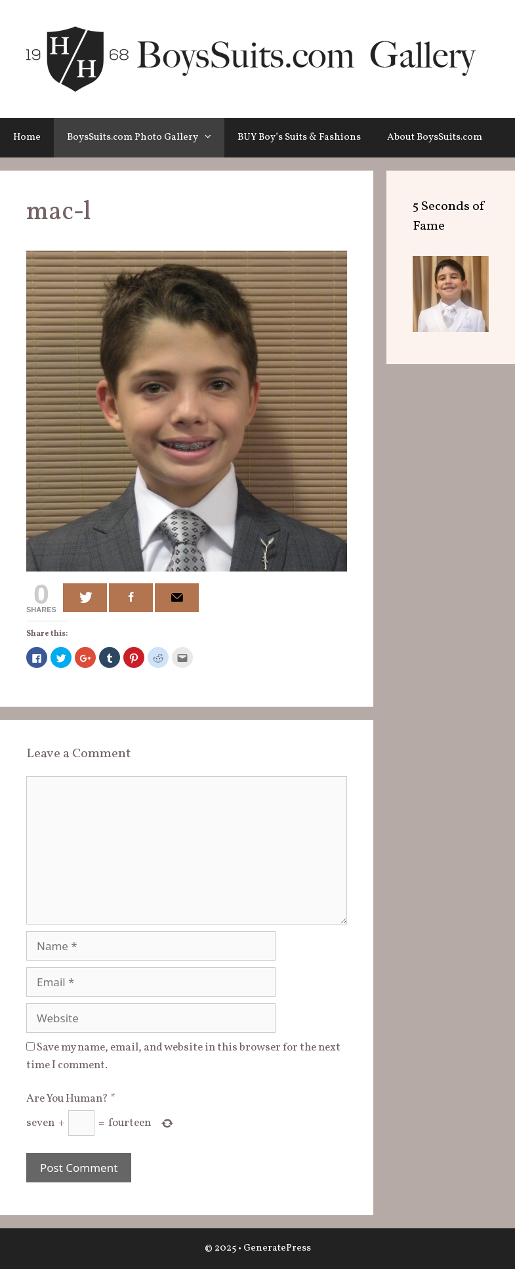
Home (27, 137)
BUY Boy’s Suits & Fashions (299, 137)
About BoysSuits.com (434, 137)
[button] (211, 137)
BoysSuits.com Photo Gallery (145, 137)
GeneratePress (277, 1248)
